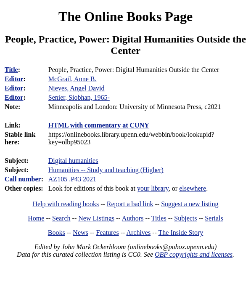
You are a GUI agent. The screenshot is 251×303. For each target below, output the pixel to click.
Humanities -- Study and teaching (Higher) (106, 169)
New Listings (96, 218)
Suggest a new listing (189, 203)
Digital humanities (73, 160)
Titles (158, 218)
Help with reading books (65, 203)
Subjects (185, 218)
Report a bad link (130, 203)
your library (153, 188)
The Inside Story (181, 232)
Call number (23, 179)
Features (107, 232)
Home (36, 218)
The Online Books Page (125, 16)
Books (56, 232)
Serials (214, 218)
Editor (14, 78)
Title (11, 69)
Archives (138, 232)
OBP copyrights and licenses (194, 254)
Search (61, 218)
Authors (133, 218)
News (80, 232)
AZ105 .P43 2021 (72, 179)
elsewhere (192, 188)
